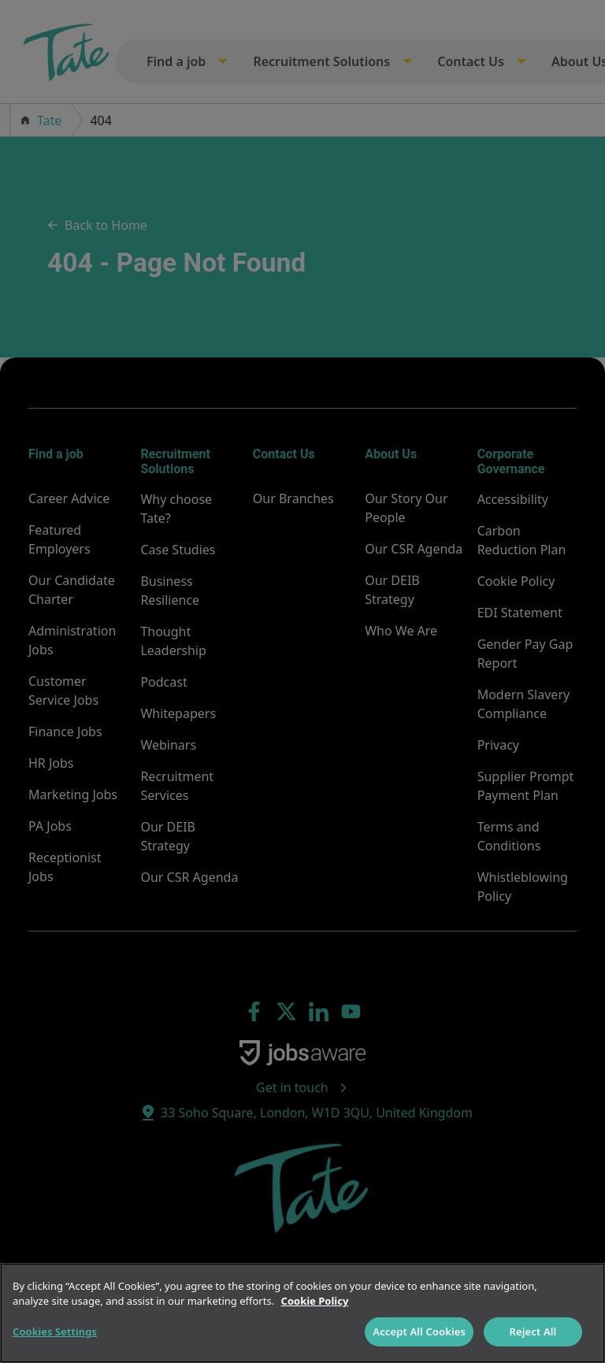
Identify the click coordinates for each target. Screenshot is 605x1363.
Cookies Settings (55, 1331)
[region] (302, 1313)
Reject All (533, 1331)
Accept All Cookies (419, 1331)
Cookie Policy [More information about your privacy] (315, 1301)
